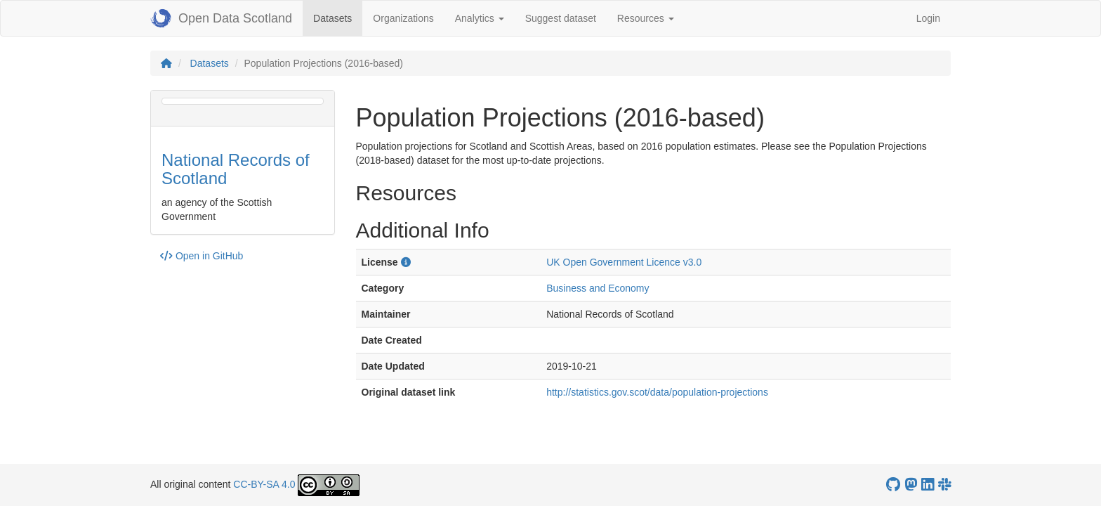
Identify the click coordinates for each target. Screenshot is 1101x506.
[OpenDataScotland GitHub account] (893, 484)
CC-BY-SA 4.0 (264, 484)
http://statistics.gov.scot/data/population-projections (657, 392)
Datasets (337, 17)
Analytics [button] (479, 18)
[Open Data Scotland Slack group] (944, 484)
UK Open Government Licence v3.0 (623, 262)
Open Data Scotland (221, 18)
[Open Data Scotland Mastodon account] (910, 484)
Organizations (403, 18)
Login (928, 18)
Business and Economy (597, 288)
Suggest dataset (560, 18)
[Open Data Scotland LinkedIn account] (927, 484)
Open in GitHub (201, 255)
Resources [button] (645, 18)
